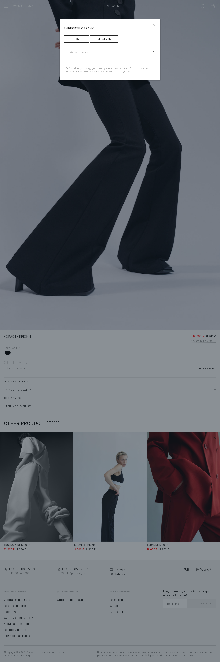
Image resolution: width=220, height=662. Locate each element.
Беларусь (104, 39)
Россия (76, 39)
